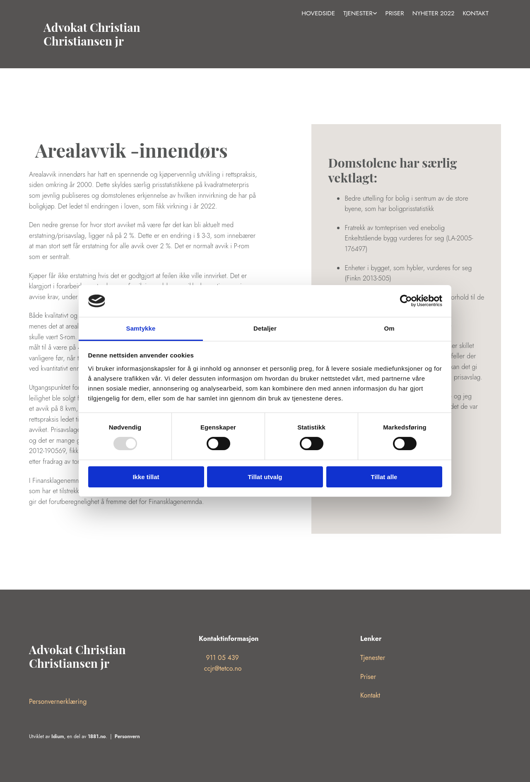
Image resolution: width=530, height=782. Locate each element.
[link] (360, 13)
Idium (57, 736)
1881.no (97, 736)
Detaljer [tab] (265, 328)
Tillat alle (384, 476)
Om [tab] (389, 328)
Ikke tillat (145, 476)
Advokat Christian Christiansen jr (91, 34)
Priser (394, 13)
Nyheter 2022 (433, 13)
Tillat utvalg (265, 476)
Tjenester (358, 13)
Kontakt (476, 13)
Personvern (127, 736)
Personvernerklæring (58, 701)
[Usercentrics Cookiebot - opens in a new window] (406, 301)
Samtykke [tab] (141, 328)
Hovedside (318, 13)
